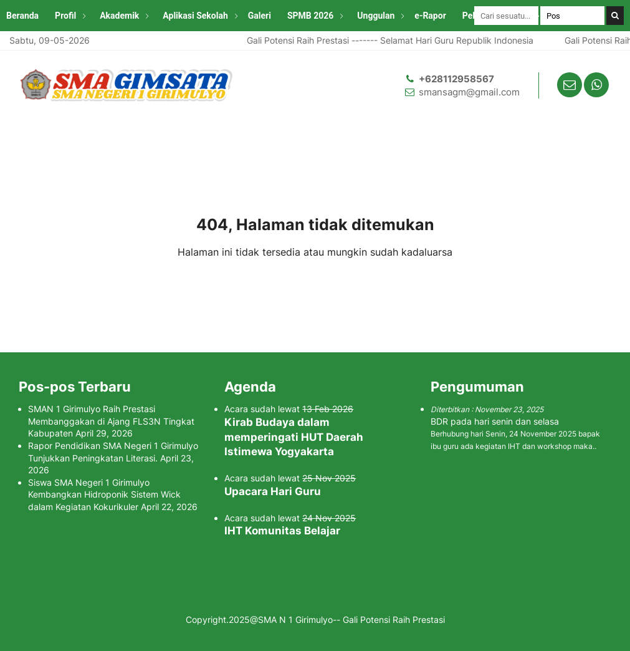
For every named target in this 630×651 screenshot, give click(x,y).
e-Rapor (430, 16)
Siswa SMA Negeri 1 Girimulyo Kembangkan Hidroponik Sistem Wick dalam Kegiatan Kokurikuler (104, 494)
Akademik (119, 16)
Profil (65, 16)
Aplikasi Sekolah (195, 16)
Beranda (22, 16)
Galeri (259, 16)
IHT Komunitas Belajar (282, 530)
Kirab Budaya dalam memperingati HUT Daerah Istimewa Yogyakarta (293, 437)
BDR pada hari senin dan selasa (495, 421)
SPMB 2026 (310, 16)
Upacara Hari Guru (272, 491)
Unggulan (375, 16)
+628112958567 (456, 79)
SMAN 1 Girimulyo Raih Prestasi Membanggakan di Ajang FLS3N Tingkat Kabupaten (111, 420)
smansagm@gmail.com (469, 92)
